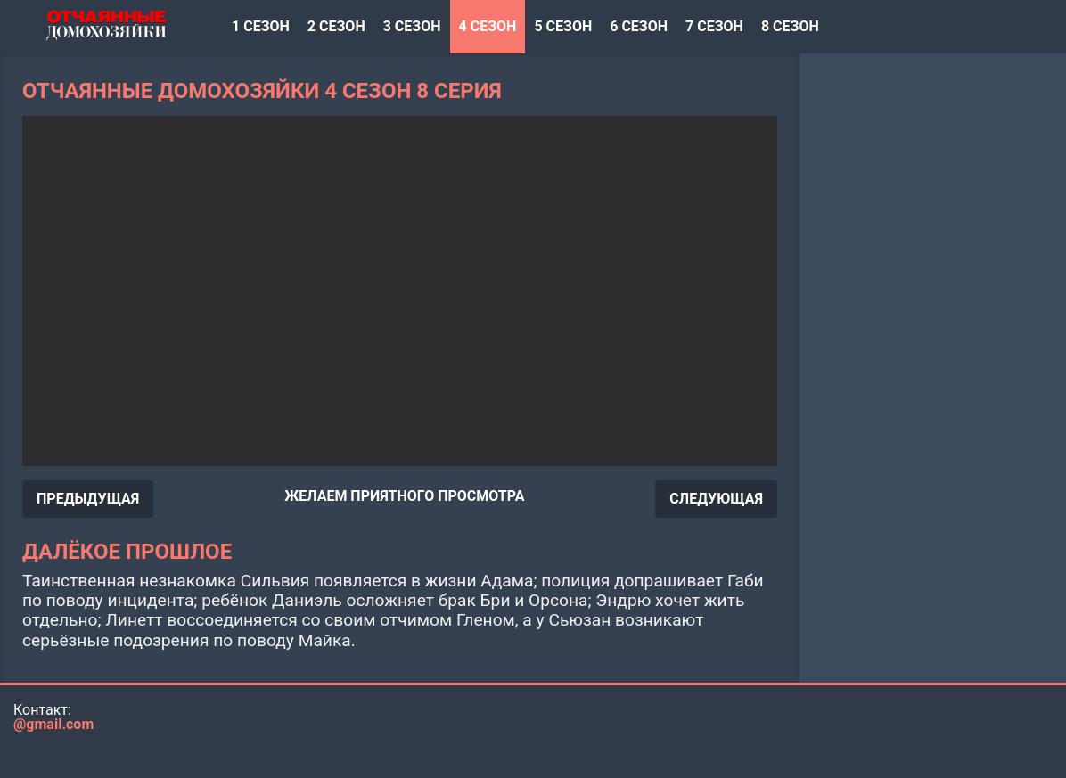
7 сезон (714, 26)
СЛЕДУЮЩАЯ (716, 498)
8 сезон (790, 26)
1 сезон (261, 26)
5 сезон (563, 26)
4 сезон (488, 26)
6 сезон (639, 26)
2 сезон (336, 26)
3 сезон (412, 26)
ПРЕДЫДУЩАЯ (88, 498)
